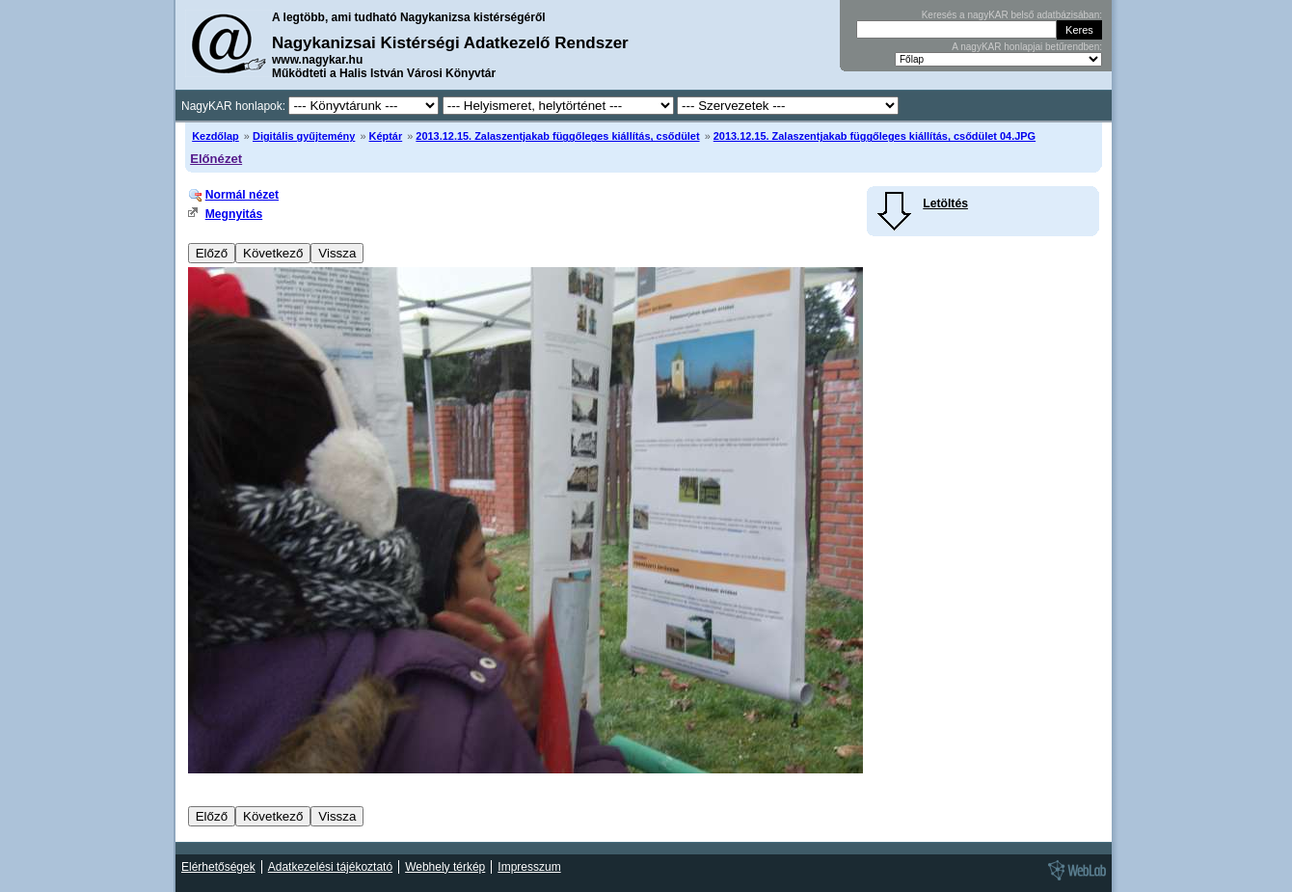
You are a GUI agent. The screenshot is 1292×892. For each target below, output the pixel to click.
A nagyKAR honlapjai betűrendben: (1027, 46)
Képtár (386, 136)
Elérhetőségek (218, 867)
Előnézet (216, 158)
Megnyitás (233, 214)
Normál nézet (242, 195)
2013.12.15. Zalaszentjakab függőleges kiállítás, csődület (557, 136)
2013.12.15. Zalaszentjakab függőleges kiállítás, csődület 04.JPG (874, 136)
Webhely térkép (445, 867)
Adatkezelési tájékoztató (330, 867)
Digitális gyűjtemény (304, 136)
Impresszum (529, 867)
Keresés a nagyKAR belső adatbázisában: (1012, 15)
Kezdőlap (215, 136)
